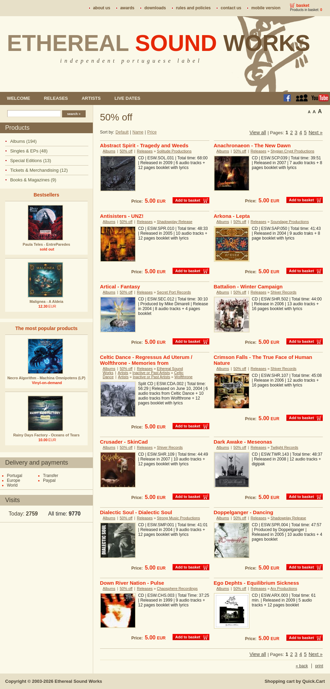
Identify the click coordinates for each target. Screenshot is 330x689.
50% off (126, 151)
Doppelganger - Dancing (243, 512)
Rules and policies (193, 8)
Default (122, 132)
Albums (109, 151)
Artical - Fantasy (120, 286)
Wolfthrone (183, 377)
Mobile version (265, 8)
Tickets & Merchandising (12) (39, 170)
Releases (56, 98)
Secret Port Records (174, 292)
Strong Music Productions (178, 518)
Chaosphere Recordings (177, 588)
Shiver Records (283, 292)
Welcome (18, 98)
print (319, 666)
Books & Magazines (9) (33, 179)
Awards (127, 8)
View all (258, 132)
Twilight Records (284, 447)
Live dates (127, 98)
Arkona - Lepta (232, 216)
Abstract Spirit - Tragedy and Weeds (144, 145)
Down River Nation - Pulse (132, 583)
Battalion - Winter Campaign (248, 286)
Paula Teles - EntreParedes (46, 244)
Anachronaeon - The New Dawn (252, 145)
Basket (302, 5)
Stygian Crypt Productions (292, 151)
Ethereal (158, 43)
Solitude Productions (174, 151)
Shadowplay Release (174, 222)
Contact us (231, 8)
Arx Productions (284, 588)
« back (302, 666)
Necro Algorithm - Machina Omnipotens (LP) (47, 378)
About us (101, 8)
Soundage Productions (290, 222)
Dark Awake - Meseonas (243, 442)
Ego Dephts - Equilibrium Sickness (256, 583)
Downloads (155, 8)
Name (137, 132)
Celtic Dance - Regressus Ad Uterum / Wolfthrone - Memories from (146, 360)
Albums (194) (23, 141)
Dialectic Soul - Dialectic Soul (136, 512)
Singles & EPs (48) (28, 150)
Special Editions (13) (30, 160)
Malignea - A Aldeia (46, 301)
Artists (90, 98)
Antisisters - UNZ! (122, 216)
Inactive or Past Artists (151, 373)
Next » (316, 132)
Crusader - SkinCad (124, 442)
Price (151, 132)
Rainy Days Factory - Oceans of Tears (46, 435)
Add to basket (187, 200)
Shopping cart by (295, 681)
